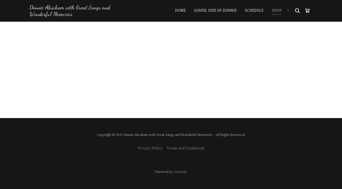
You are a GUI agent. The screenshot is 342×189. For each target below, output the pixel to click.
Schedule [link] (254, 10)
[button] (307, 11)
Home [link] (180, 10)
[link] (72, 14)
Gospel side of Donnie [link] (215, 10)
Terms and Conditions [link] (186, 148)
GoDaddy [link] (180, 172)
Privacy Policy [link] (150, 148)
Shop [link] (277, 10)
